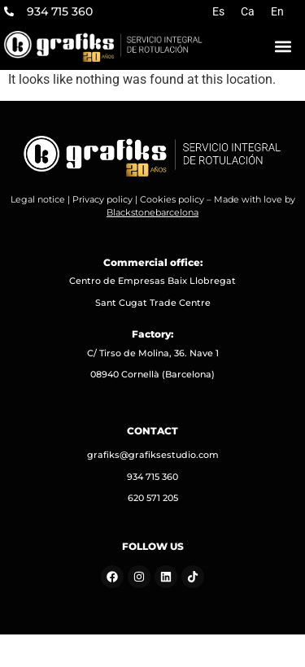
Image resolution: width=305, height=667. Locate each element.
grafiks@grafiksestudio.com (153, 454)
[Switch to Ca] (248, 11)
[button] (283, 46)
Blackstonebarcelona (152, 212)
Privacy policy (102, 199)
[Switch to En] (277, 11)
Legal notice (38, 199)
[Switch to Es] (218, 11)
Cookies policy (172, 199)
